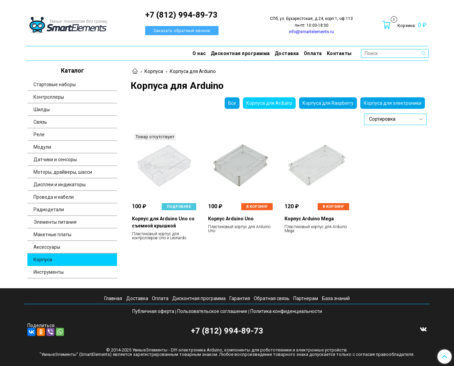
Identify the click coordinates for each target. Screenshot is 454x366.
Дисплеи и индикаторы (59, 184)
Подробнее (179, 206)
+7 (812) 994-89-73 (227, 331)
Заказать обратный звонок (181, 30)
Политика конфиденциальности (286, 311)
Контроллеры (48, 97)
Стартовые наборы (54, 84)
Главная (113, 298)
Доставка (287, 53)
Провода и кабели (53, 197)
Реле (39, 134)
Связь (40, 122)
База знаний (336, 298)
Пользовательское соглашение (212, 311)
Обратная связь (272, 298)
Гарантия (239, 298)
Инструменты (48, 272)
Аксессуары (46, 247)
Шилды (41, 109)
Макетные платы (52, 234)
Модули (42, 147)
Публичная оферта (153, 311)
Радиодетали (48, 209)
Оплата (313, 53)
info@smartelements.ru (311, 31)
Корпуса (153, 71)
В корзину (257, 206)
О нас (199, 53)
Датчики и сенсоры (55, 159)
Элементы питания (54, 222)
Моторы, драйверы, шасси (62, 172)
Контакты (339, 53)
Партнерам (305, 298)
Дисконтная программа (240, 53)
